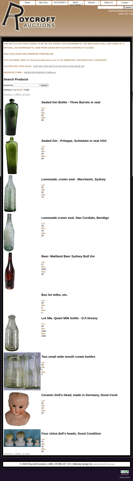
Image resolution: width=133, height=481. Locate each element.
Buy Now (43, 2)
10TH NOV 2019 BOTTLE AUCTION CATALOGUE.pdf (58, 66)
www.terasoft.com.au (104, 464)
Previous (8, 94)
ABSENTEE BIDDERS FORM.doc (40, 72)
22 (24, 94)
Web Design (125, 473)
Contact (124, 2)
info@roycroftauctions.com (120, 10)
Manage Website (125, 477)
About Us (108, 2)
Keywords (8, 85)
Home (27, 2)
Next (27, 94)
